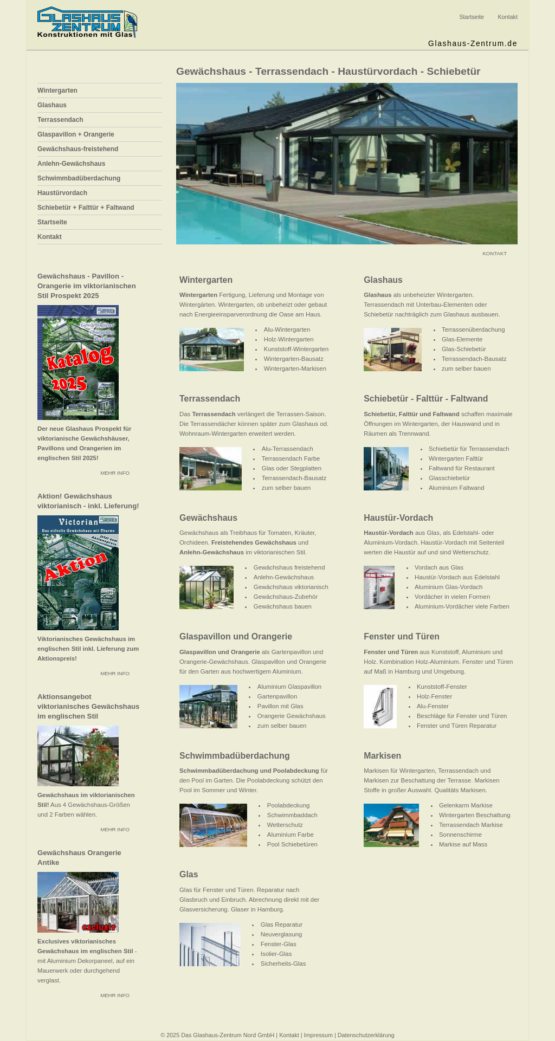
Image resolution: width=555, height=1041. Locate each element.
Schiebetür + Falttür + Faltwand (85, 207)
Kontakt (508, 17)
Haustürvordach (62, 193)
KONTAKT (494, 253)
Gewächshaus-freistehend (77, 149)
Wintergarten (57, 90)
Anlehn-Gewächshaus (71, 163)
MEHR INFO (115, 473)
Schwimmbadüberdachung (78, 178)
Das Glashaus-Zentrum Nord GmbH (227, 1035)
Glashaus (52, 105)
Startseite (471, 17)
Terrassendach (60, 120)
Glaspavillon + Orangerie (75, 134)
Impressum (318, 1035)
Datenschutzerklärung (366, 1035)
